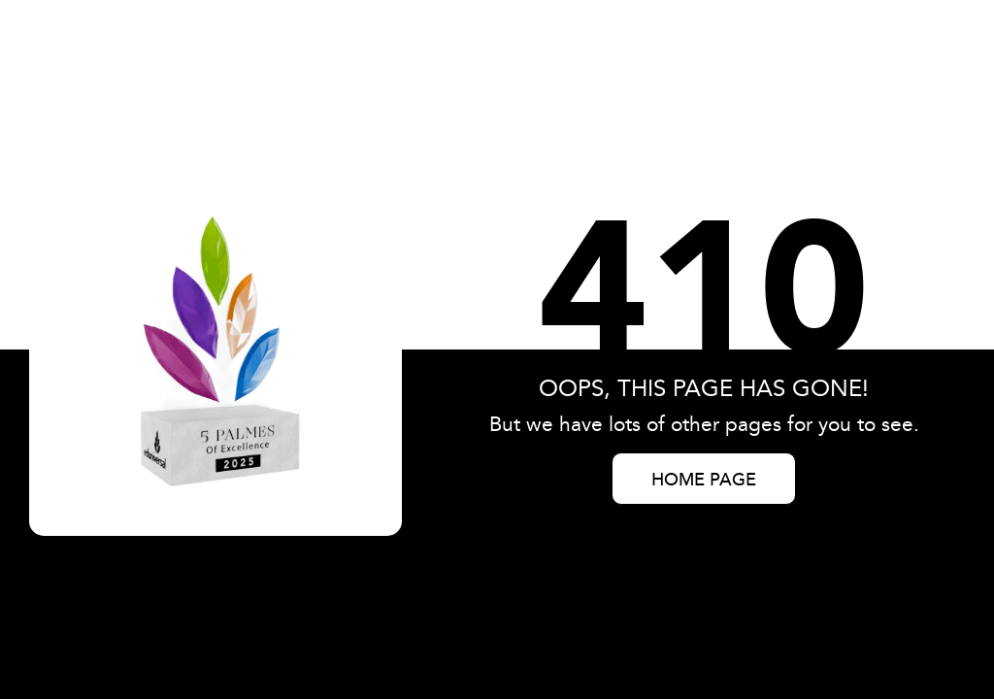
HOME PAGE (703, 480)
